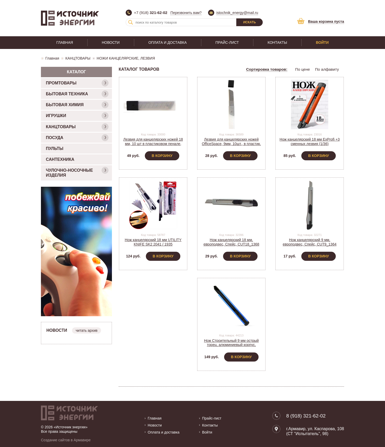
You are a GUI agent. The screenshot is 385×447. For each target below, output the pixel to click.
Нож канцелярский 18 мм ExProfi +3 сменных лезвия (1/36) (310, 141)
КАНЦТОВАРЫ (77, 58)
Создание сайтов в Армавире (66, 440)
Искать (249, 22)
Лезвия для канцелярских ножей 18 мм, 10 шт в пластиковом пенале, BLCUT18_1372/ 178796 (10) (153, 143)
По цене (302, 69)
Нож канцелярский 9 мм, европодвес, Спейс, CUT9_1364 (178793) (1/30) (309, 244)
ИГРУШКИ (77, 115)
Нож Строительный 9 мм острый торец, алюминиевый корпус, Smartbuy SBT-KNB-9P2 (231, 344)
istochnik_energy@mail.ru (237, 13)
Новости (111, 42)
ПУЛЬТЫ (54, 148)
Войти (322, 42)
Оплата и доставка (167, 42)
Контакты (277, 42)
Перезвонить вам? (186, 13)
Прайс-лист (227, 42)
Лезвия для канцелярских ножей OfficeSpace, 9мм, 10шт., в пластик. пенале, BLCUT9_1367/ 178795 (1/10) (231, 145)
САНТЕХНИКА (60, 159)
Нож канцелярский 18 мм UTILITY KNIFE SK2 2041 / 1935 (153, 242)
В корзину (162, 156)
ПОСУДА (77, 137)
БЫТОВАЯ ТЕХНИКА (77, 93)
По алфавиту (327, 69)
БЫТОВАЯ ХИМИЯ (77, 104)
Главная (64, 42)
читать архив (86, 330)
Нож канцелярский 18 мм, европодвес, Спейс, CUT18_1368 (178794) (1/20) (231, 244)
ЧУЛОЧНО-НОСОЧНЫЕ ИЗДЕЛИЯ (77, 172)
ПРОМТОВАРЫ (77, 83)
